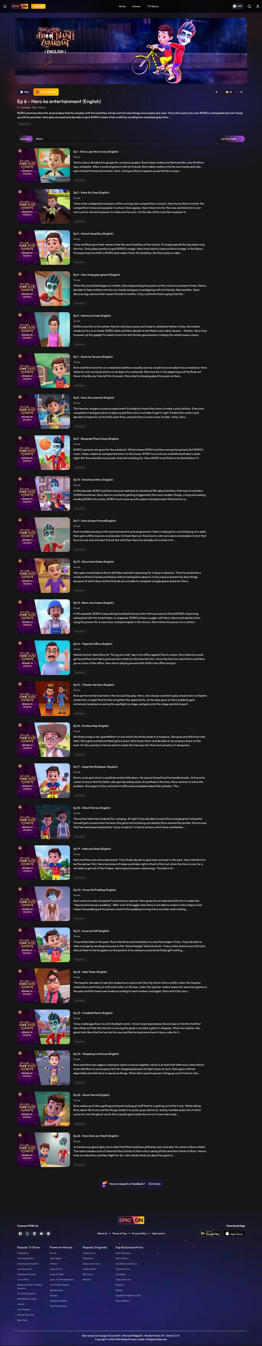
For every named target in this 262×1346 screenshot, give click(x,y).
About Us (102, 1234)
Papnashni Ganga (26, 1274)
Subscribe (38, 6)
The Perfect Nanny (59, 1285)
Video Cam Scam (91, 1264)
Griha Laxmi (89, 1253)
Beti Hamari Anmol (27, 1299)
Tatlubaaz (88, 1258)
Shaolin (53, 1296)
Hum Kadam (23, 1310)
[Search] (249, 6)
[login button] (258, 6)
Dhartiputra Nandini (27, 1264)
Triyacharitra (122, 1269)
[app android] (211, 1234)
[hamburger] (5, 6)
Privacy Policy (139, 1234)
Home (122, 6)
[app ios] (234, 1234)
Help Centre (158, 1234)
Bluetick (87, 1280)
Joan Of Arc (56, 1269)
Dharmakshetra (25, 1258)
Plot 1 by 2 (88, 1274)
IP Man (53, 1264)
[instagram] (48, 1234)
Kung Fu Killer (57, 1274)
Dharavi (119, 1285)
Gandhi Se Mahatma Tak (128, 1296)
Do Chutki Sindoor (26, 1294)
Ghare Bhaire (122, 1301)
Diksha (119, 1290)
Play (25, 92)
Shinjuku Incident (58, 1301)
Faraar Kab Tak (25, 1315)
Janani (20, 1304)
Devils (53, 1253)
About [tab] (39, 139)
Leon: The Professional (61, 1280)
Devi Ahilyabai (123, 1253)
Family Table (89, 1269)
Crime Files (23, 1280)
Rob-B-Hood (56, 1290)
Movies (136, 6)
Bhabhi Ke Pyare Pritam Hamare (29, 1287)
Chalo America (123, 1280)
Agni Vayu (22, 1320)
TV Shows (153, 6)
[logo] (131, 1220)
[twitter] (27, 1234)
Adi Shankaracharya (126, 1264)
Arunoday (120, 1274)
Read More (24, 124)
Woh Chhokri (122, 1258)
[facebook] (20, 1234)
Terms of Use (119, 1234)
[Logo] (19, 6)
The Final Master (58, 1306)
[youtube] (41, 1234)
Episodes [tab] (25, 139)
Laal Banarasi (24, 1269)
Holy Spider (56, 1258)
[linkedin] (34, 1234)
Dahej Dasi (23, 1253)
